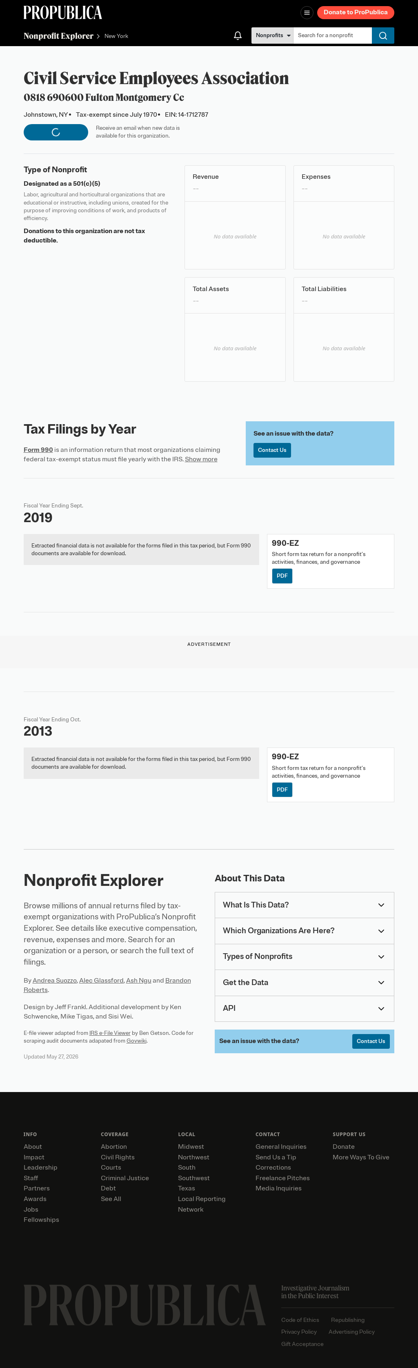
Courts (111, 1167)
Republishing (348, 1320)
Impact (34, 1157)
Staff (31, 1178)
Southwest (194, 1178)
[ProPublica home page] (145, 1305)
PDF (282, 575)
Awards (35, 1199)
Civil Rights (118, 1157)
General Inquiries (281, 1147)
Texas (186, 1188)
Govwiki (137, 1040)
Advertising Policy (352, 1331)
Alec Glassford (101, 981)
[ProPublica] (63, 12)
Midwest (191, 1147)
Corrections (273, 1167)
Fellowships (41, 1220)
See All (111, 1199)
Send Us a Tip (276, 1157)
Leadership (41, 1167)
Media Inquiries (279, 1188)
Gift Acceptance (302, 1344)
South (187, 1167)
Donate (344, 1147)
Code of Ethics (300, 1320)
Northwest (193, 1157)
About (33, 1147)
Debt (108, 1188)
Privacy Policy (299, 1331)
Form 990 (38, 450)
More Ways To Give (361, 1157)
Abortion (114, 1147)
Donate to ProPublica (356, 12)
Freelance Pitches (283, 1178)
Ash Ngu (138, 981)
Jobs (31, 1210)
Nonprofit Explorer (58, 36)
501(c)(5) (86, 184)
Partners (37, 1188)
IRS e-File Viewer (110, 1033)
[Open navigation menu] (307, 12)
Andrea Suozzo (55, 981)
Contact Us (272, 450)
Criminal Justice (125, 1178)
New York (116, 36)
